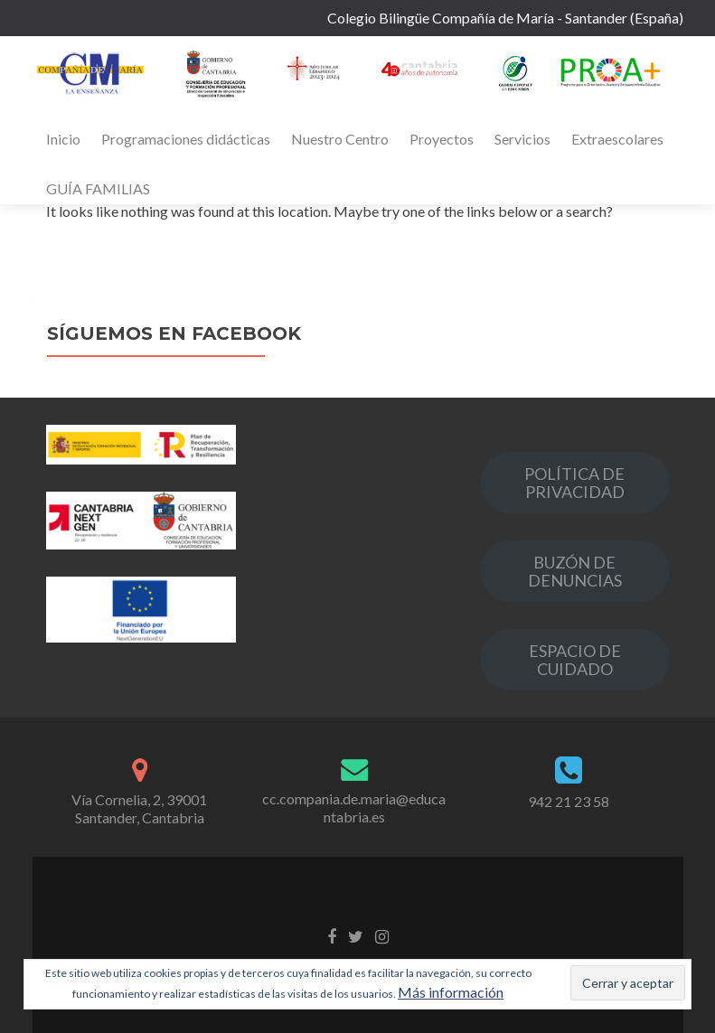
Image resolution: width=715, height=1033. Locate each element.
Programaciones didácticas (185, 138)
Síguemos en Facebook (174, 333)
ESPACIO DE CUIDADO (575, 660)
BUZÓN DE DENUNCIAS (575, 571)
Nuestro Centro (340, 138)
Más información (450, 991)
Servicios (522, 138)
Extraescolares (617, 138)
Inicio (63, 138)
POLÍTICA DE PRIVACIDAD (574, 483)
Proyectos (441, 138)
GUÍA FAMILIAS (98, 188)
